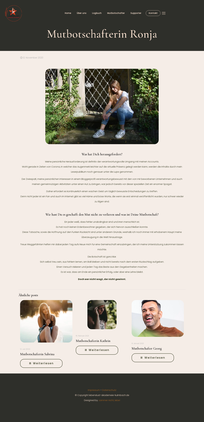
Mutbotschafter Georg (147, 348)
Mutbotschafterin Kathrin (93, 341)
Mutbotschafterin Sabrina (37, 354)
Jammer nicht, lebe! (109, 400)
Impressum (94, 390)
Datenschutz (109, 390)
